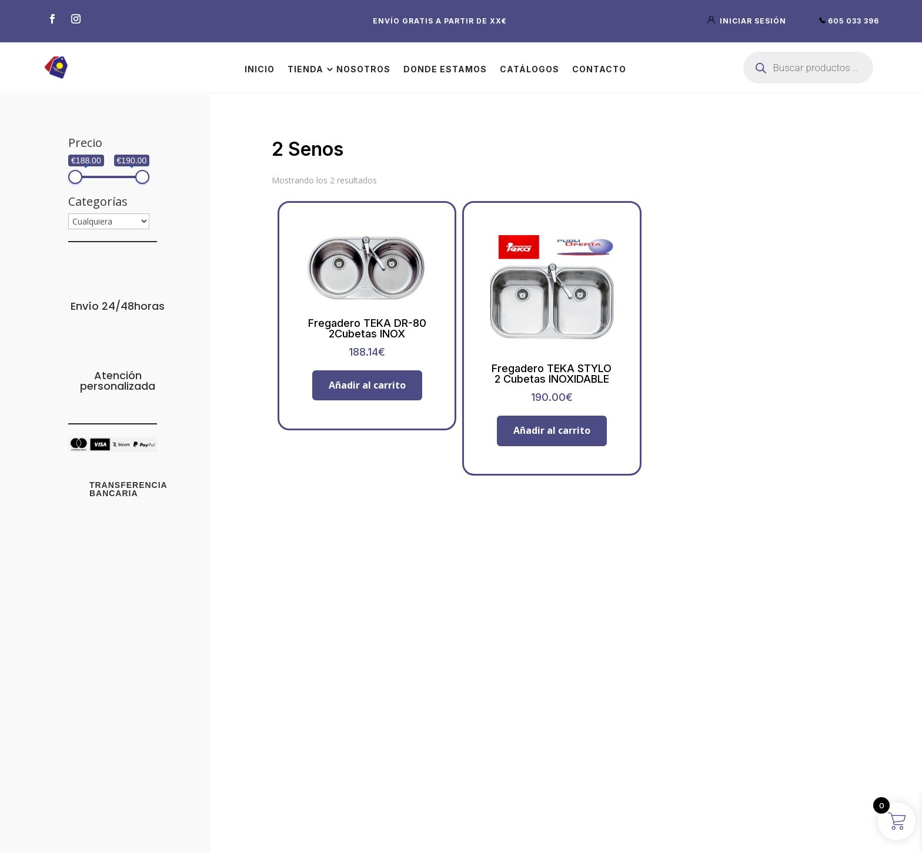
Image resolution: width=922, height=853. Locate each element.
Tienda (305, 69)
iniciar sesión (748, 20)
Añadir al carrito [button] (367, 385)
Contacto (599, 69)
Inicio (260, 69)
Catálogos (529, 69)
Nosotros (363, 69)
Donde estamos (445, 69)
